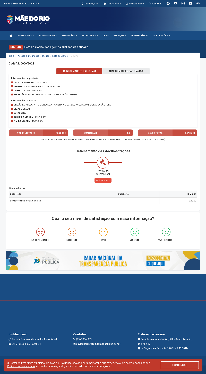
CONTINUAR (179, 365)
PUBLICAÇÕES (161, 35)
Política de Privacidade (21, 366)
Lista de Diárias (60, 56)
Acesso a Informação (28, 56)
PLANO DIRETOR (48, 35)
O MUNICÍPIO (69, 35)
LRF (106, 35)
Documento (103, 180)
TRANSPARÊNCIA (139, 35)
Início (11, 56)
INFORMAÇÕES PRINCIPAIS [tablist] (78, 71)
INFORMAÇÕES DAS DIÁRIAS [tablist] (126, 71)
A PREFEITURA (25, 35)
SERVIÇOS (120, 35)
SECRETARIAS (90, 35)
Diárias (45, 56)
